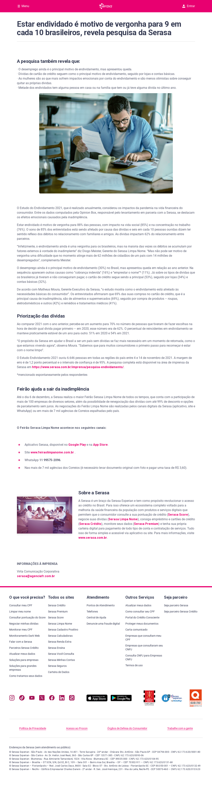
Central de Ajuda (96, 617)
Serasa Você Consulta (61, 653)
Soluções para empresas (23, 659)
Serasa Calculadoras (60, 635)
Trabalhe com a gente (180, 728)
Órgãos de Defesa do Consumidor (127, 728)
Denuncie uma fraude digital (103, 623)
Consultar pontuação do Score (27, 617)
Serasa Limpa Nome (123, 519)
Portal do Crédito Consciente (142, 617)
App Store (100, 444)
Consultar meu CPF (20, 605)
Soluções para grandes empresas (22, 667)
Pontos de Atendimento (101, 605)
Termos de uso (134, 665)
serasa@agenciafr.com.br (36, 576)
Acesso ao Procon (77, 728)
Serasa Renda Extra (59, 641)
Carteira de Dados (58, 672)
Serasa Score (178, 514)
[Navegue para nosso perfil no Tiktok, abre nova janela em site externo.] (22, 698)
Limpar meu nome (20, 611)
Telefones (92, 611)
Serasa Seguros (57, 665)
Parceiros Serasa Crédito (24, 647)
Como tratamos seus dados (25, 675)
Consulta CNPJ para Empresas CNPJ (143, 657)
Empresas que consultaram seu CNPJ (144, 647)
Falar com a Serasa (20, 641)
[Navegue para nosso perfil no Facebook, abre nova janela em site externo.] (52, 698)
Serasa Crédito (90, 524)
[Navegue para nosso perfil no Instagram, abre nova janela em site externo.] (12, 698)
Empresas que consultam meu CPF (143, 637)
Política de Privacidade (32, 728)
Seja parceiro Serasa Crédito (180, 611)
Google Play (77, 444)
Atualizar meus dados (22, 653)
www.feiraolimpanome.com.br (53, 452)
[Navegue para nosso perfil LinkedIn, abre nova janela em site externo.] (62, 698)
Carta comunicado (136, 629)
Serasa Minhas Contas (61, 659)
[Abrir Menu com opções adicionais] (23, 6)
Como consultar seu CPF (140, 611)
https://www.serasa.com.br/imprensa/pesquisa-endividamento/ (78, 367)
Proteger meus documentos (141, 623)
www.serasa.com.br (92, 537)
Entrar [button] (188, 6)
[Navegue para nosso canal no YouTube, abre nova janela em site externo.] (32, 698)
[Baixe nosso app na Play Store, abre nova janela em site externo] (121, 700)
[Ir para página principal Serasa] (106, 6)
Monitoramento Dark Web (24, 635)
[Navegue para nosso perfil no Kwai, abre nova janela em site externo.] (72, 698)
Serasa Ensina (56, 647)
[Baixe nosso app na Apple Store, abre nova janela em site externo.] (97, 700)
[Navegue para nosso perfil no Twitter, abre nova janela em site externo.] (42, 698)
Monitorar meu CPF (20, 629)
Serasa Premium (146, 524)
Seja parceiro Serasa (176, 605)
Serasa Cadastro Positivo (63, 629)
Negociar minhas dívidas (23, 623)
